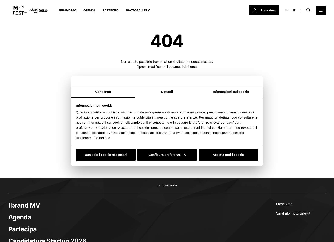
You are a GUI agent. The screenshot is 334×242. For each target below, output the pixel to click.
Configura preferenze (167, 154)
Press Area (284, 204)
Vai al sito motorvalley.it (293, 213)
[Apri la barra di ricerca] (308, 10)
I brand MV (67, 10)
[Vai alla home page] (28, 10)
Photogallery (138, 10)
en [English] (287, 10)
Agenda (89, 10)
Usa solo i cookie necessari (106, 154)
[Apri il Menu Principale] (321, 10)
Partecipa (111, 10)
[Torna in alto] (167, 185)
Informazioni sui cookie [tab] (231, 91)
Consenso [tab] (103, 91)
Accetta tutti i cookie (228, 154)
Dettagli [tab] (167, 91)
